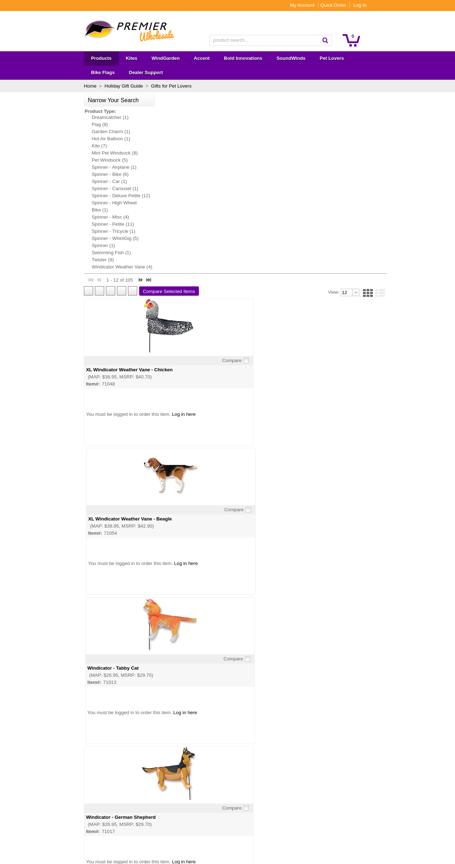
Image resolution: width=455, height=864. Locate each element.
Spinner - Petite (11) (64, 210)
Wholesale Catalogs (134, 773)
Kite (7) (51, 131)
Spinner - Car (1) (61, 167)
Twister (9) (54, 245)
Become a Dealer (131, 800)
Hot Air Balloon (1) (62, 124)
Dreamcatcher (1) (61, 103)
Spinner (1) (55, 231)
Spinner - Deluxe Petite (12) (72, 181)
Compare (188, 166)
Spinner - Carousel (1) (66, 174)
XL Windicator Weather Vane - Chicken (154, 176)
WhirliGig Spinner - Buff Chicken (354, 474)
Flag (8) (51, 110)
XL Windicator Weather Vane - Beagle (256, 176)
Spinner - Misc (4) (62, 202)
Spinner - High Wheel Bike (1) (66, 192)
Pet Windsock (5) (61, 145)
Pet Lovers (50, 809)
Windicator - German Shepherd (146, 325)
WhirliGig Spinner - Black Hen (144, 623)
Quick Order (381, 5)
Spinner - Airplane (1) (65, 153)
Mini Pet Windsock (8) (66, 138)
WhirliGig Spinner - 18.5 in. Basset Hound (364, 623)
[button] (373, 40)
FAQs (119, 791)
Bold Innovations (56, 791)
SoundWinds (52, 800)
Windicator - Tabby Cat (342, 176)
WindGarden (52, 773)
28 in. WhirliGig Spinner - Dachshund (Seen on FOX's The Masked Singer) (256, 626)
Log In (408, 5)
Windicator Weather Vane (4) (73, 252)
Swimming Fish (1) (62, 238)
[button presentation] (388, 98)
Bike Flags (50, 818)
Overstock (49, 826)
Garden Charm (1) (62, 117)
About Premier (128, 764)
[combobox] (270, 40)
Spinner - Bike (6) (61, 160)
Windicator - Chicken (237, 325)
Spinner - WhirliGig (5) (66, 224)
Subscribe (270, 785)
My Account (350, 5)
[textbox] (267, 40)
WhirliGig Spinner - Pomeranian (249, 474)
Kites (44, 764)
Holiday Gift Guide (75, 71)
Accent (46, 782)
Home (42, 71)
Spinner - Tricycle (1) (65, 217)
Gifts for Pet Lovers (122, 71)
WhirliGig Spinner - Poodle (141, 474)
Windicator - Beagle (339, 325)
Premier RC (51, 835)
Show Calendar (129, 782)
